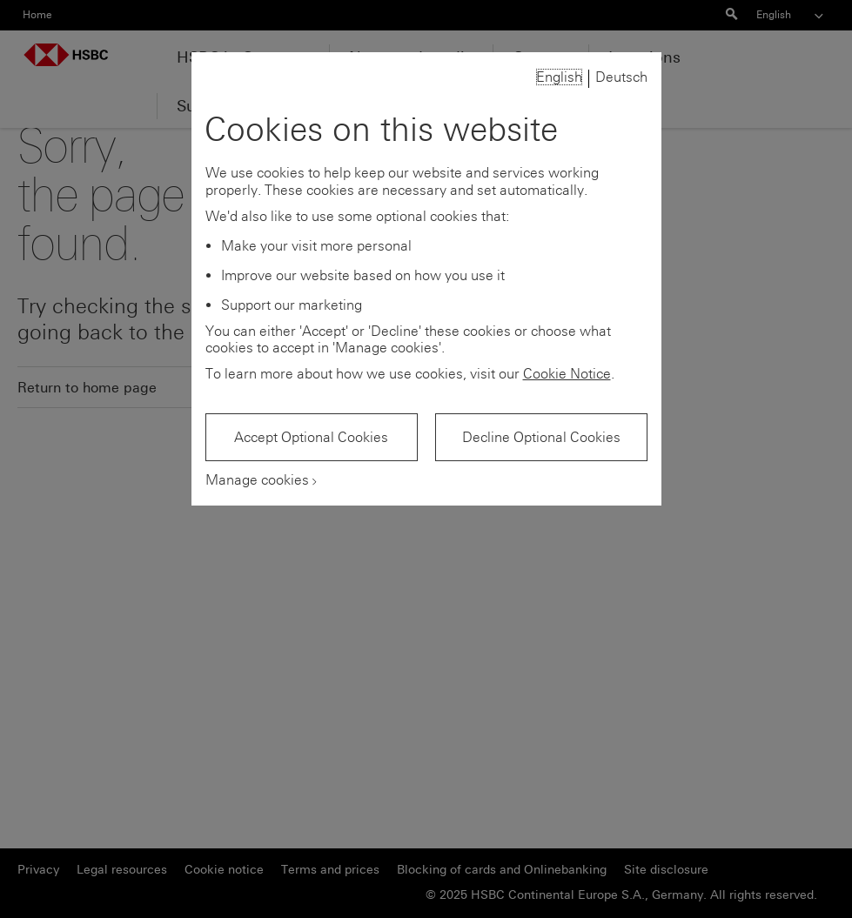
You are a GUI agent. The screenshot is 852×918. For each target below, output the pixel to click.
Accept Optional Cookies (311, 437)
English (559, 77)
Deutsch (621, 77)
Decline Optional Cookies (541, 437)
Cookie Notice (567, 373)
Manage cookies (257, 480)
